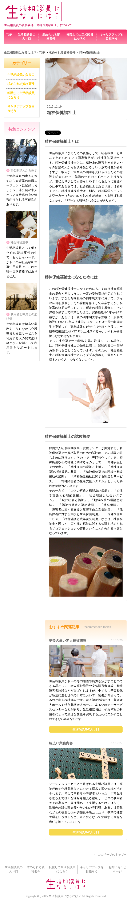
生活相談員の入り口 (21, 75)
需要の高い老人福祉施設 (67, 640)
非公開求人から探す (24, 170)
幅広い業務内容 (61, 743)
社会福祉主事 (19, 242)
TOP (9, 34)
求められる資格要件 (21, 84)
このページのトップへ (112, 854)
